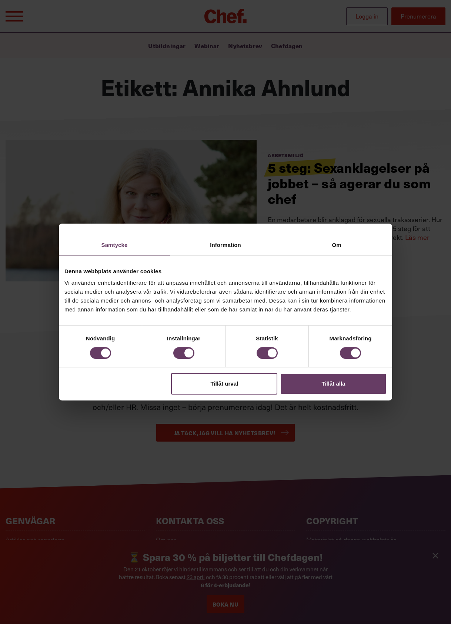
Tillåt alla (333, 383)
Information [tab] (225, 245)
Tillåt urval (224, 383)
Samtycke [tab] (114, 245)
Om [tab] (336, 245)
